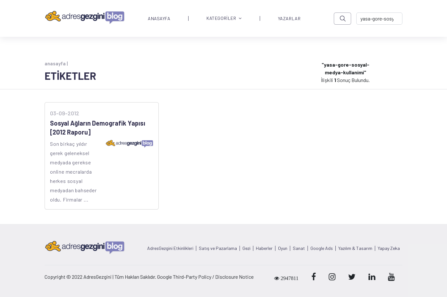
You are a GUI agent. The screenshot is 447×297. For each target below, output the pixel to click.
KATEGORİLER (224, 18)
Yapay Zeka (389, 248)
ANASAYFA (159, 18)
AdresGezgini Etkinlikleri (170, 248)
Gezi (246, 248)
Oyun (282, 248)
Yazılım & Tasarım (355, 248)
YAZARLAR (289, 18)
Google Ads (321, 248)
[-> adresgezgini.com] (379, 18)
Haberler (264, 248)
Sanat (299, 248)
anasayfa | (56, 63)
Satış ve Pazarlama (218, 248)
